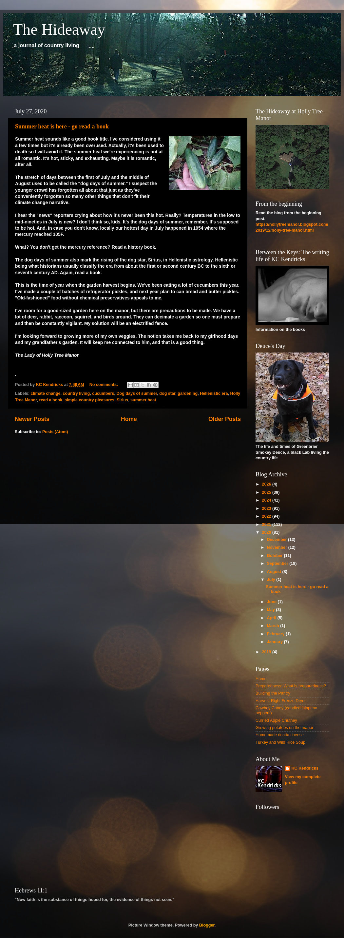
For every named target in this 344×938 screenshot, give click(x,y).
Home (129, 419)
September (278, 563)
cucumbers (103, 393)
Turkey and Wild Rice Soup (280, 742)
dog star (167, 393)
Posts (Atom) (55, 432)
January (275, 642)
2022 (267, 516)
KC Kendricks (304, 768)
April (272, 618)
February (276, 634)
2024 (267, 500)
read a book (51, 400)
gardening (188, 393)
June (272, 602)
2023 (267, 508)
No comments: (104, 384)
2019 (267, 652)
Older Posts (224, 419)
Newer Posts (32, 419)
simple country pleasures (89, 400)
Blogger (207, 925)
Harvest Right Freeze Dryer (281, 701)
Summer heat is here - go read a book (62, 126)
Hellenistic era (214, 393)
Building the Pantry (273, 693)
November (277, 547)
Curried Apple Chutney (276, 720)
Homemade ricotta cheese (280, 735)
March (273, 625)
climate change (46, 393)
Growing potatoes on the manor (284, 727)
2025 (267, 492)
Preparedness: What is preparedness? (291, 686)
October (275, 555)
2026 (267, 484)
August (274, 571)
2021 (267, 524)
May (271, 609)
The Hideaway (59, 29)
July (272, 579)
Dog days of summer (136, 393)
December (277, 539)
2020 (267, 532)
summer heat (143, 400)
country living (76, 393)
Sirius (122, 400)
